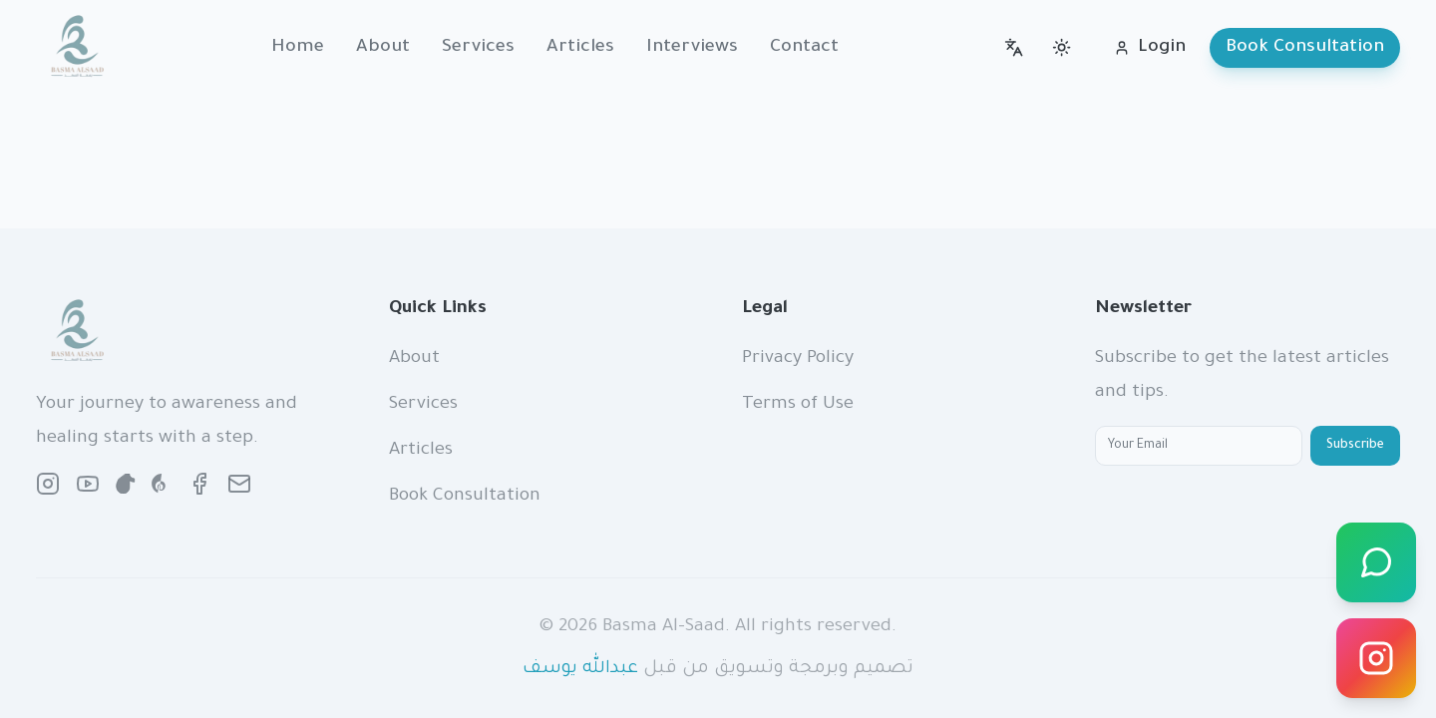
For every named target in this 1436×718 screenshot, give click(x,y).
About (383, 48)
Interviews (692, 48)
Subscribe (1355, 446)
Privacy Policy (798, 359)
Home (297, 48)
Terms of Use (798, 405)
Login (1150, 48)
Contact (804, 48)
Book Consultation (1305, 48)
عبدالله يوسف (580, 669)
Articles (580, 48)
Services (478, 48)
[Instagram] (1376, 658)
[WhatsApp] (1376, 562)
